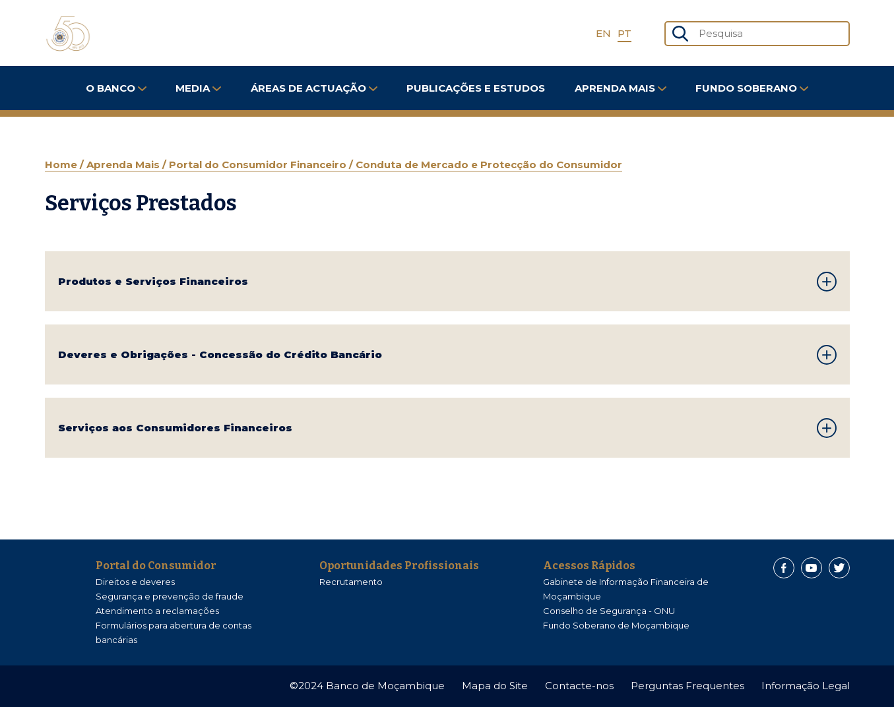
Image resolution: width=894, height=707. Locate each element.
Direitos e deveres (135, 581)
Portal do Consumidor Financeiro (259, 164)
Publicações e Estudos (475, 88)
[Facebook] (783, 567)
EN (603, 33)
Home (62, 164)
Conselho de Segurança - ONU (609, 610)
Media (198, 88)
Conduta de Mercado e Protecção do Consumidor (489, 164)
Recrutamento (351, 581)
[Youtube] (811, 567)
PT (624, 33)
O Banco (116, 88)
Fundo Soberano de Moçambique (616, 625)
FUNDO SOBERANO (751, 88)
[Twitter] (839, 567)
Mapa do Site (495, 685)
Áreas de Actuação (314, 88)
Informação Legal (805, 685)
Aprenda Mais (620, 88)
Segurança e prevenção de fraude (169, 596)
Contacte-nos (579, 685)
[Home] (68, 34)
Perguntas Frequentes (687, 685)
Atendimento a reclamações (157, 610)
